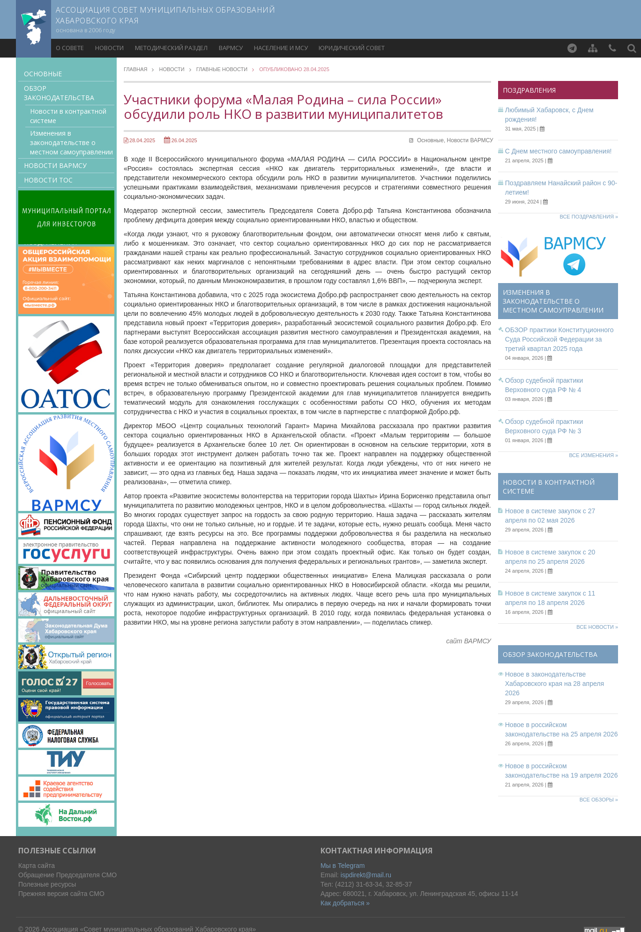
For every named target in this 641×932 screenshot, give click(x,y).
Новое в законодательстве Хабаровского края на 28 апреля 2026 (554, 683)
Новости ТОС (48, 179)
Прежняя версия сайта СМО (61, 893)
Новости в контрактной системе (68, 116)
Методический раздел (171, 48)
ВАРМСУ (231, 48)
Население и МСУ (281, 48)
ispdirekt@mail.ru (366, 875)
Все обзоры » (599, 799)
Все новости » (597, 627)
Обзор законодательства (59, 93)
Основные (43, 73)
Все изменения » (593, 455)
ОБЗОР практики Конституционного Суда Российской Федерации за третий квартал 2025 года (559, 339)
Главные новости (222, 69)
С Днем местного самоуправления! (558, 151)
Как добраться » (345, 903)
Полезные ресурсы (47, 884)
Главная (135, 69)
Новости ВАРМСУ (55, 165)
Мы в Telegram (342, 865)
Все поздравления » (588, 216)
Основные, (432, 140)
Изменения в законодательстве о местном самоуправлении (71, 142)
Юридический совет (352, 48)
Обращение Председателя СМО (67, 875)
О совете (70, 48)
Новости (109, 48)
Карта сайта (36, 865)
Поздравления (529, 90)
